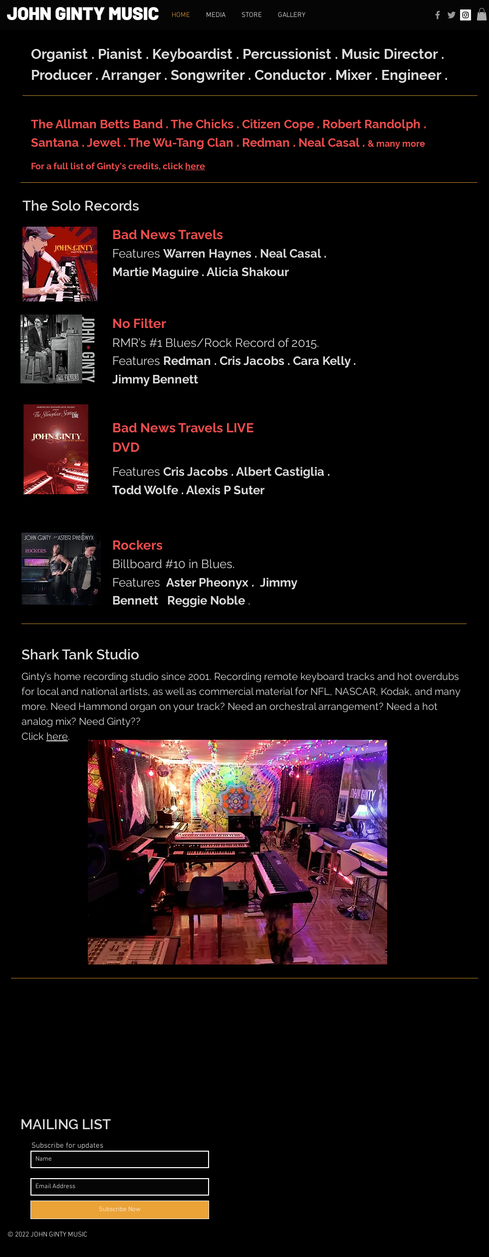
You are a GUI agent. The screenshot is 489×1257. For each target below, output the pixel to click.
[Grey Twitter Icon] (451, 14)
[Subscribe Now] (119, 1210)
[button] (482, 14)
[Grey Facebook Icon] (437, 14)
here (195, 166)
